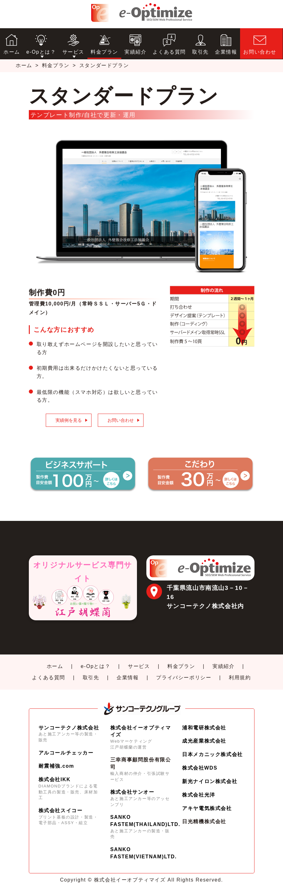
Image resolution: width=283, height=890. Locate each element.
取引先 (91, 677)
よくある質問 (48, 677)
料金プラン (56, 65)
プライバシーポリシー (183, 677)
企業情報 (128, 677)
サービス (139, 666)
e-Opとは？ (95, 666)
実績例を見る (68, 420)
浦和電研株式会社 (204, 727)
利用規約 (240, 677)
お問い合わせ (120, 420)
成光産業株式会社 (204, 741)
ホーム (24, 65)
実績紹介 (223, 666)
